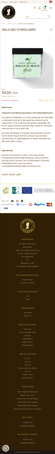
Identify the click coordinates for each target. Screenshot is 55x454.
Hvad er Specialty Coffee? (27, 332)
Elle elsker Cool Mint (27, 283)
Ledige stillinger (27, 279)
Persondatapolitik (27, 257)
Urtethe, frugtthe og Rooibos (27, 368)
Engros (23, 2)
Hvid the (27, 365)
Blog (4, 2)
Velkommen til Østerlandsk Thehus (27, 250)
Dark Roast (27, 329)
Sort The (27, 358)
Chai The (27, 371)
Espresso (28, 335)
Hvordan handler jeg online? (27, 253)
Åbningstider (27, 247)
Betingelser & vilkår (27, 263)
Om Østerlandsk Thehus (27, 244)
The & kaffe (27, 313)
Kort (27, 260)
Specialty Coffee (27, 345)
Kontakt (13, 2)
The (27, 296)
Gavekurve (27, 316)
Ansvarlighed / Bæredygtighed (27, 266)
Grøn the (28, 362)
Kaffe (27, 299)
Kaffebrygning (28, 339)
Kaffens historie (27, 342)
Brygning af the (27, 378)
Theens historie (27, 374)
